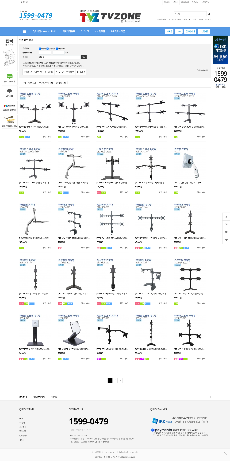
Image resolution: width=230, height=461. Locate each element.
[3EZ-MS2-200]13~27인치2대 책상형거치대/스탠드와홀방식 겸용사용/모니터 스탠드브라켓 (151, 294)
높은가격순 (49, 72)
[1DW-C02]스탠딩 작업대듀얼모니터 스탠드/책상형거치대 (74, 183)
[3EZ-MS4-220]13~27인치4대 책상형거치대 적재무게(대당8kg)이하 (74, 238)
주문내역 (195, 2)
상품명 (43, 48)
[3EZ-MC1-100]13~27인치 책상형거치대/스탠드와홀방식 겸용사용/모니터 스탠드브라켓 (112, 294)
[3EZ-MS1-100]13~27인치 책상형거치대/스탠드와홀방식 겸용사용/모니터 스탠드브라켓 (74, 294)
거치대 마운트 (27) (29, 82)
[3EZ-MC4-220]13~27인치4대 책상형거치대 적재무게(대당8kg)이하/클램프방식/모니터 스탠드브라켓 (112, 238)
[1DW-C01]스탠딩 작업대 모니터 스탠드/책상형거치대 (35, 238)
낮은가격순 (38, 72)
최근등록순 (81, 72)
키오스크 (85, 31)
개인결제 (22, 427)
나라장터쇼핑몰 (118, 31)
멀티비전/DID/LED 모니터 (44, 31)
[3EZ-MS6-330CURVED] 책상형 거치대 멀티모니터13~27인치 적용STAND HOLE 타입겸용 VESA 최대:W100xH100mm (35, 183)
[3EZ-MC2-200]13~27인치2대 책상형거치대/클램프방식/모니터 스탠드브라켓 (151, 238)
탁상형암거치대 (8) (46, 82)
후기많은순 (70, 72)
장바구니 (205, 2)
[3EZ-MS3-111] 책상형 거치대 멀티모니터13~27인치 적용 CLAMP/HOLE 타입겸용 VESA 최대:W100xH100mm (151, 349)
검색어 (25, 57)
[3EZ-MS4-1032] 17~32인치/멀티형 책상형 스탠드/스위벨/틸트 (190, 294)
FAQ (21, 418)
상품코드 (61, 48)
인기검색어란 (161, 19)
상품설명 (52, 48)
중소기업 (208, 19)
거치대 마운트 (69, 31)
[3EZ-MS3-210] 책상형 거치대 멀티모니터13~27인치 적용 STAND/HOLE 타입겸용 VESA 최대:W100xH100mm (190, 349)
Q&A (179, 31)
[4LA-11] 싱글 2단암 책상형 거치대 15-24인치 (190, 183)
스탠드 (184, 19)
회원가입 (167, 2)
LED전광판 (100, 31)
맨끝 (119, 380)
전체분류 (61, 82)
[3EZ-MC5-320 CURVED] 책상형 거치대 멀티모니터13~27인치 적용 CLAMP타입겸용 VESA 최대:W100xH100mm (112, 127)
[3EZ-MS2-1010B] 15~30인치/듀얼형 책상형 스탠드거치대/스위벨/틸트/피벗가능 (112, 183)
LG (169, 19)
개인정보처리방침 (39, 397)
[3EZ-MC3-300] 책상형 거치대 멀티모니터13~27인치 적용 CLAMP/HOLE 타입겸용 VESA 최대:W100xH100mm (112, 349)
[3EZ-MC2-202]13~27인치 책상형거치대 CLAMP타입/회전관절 (74, 127)
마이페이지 (185, 2)
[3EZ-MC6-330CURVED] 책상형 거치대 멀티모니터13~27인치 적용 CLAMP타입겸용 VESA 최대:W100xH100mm (151, 127)
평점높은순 (60, 72)
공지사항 (22, 431)
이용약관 (54, 397)
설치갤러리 (190, 31)
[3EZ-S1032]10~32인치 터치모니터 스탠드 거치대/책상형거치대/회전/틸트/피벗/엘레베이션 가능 (35, 349)
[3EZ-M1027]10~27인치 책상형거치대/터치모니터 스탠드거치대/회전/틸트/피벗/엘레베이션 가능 (74, 349)
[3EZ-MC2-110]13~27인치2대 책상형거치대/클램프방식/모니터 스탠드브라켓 (35, 294)
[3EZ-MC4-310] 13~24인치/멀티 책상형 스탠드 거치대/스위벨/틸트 (151, 183)
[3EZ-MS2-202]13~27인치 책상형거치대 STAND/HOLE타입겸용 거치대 (35, 127)
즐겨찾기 (24, 2)
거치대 (195, 19)
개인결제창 (203, 31)
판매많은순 (28, 72)
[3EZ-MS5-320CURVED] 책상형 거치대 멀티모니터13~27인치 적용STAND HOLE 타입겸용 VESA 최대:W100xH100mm (190, 127)
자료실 (169, 31)
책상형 (201, 19)
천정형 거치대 (176, 19)
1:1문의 (22, 422)
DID (189, 19)
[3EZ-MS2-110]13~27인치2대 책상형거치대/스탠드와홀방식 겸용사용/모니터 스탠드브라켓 (190, 238)
